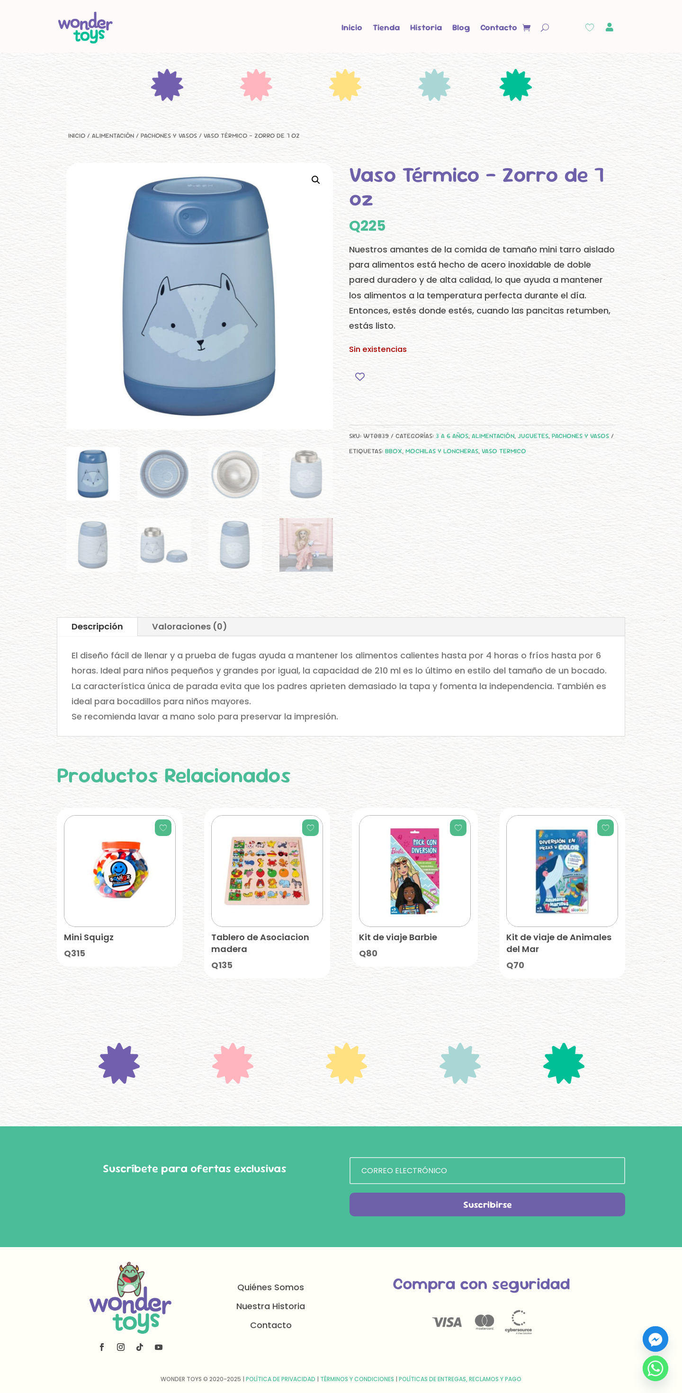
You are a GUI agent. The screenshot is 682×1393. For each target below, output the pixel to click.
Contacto (498, 27)
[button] (315, 180)
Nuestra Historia (270, 1306)
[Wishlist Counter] (589, 27)
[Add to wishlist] (359, 376)
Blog (461, 27)
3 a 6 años (452, 435)
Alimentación (113, 135)
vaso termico (504, 451)
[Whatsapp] (655, 1368)
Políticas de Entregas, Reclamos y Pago (460, 1379)
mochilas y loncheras (441, 451)
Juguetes (533, 435)
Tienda (386, 27)
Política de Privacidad (280, 1379)
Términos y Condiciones (357, 1379)
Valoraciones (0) (189, 626)
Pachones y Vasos (169, 135)
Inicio (351, 27)
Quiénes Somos (270, 1287)
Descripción (97, 626)
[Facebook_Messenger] (655, 1339)
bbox (393, 451)
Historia (426, 27)
